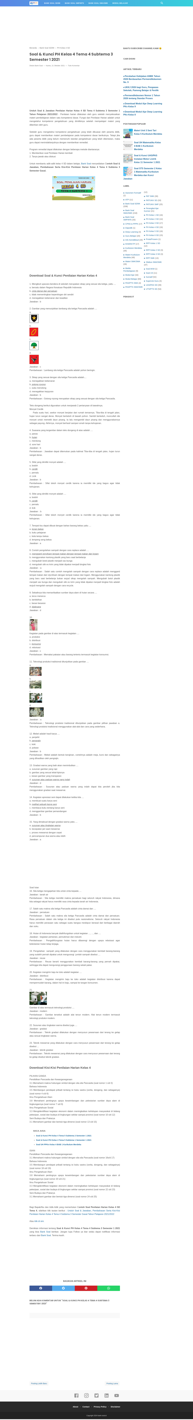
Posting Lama (112, 1384)
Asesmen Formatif (133, 193)
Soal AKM (150, 269)
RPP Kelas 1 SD (153, 243)
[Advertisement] (80, 18)
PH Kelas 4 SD (152, 227)
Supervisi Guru (152, 281)
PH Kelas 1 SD (152, 215)
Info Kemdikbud (132, 240)
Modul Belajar (120, 3)
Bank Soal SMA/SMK (98, 3)
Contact (85, 1407)
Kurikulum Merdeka (133, 248)
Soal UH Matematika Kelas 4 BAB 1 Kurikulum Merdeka (147, 145)
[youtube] (116, 1398)
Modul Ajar (129, 275)
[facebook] (40, 1289)
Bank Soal (39, 66)
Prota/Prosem (152, 239)
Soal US (149, 273)
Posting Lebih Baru (39, 1384)
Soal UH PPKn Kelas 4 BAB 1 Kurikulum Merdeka (58, 1145)
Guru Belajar (130, 236)
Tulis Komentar (74, 66)
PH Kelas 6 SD (152, 235)
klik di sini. (39, 1222)
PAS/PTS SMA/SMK (134, 287)
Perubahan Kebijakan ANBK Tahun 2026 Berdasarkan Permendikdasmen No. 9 (142, 79)
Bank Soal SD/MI (52, 3)
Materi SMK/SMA (132, 261)
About (74, 1407)
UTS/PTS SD (151, 289)
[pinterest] (86, 1289)
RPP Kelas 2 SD (153, 250)
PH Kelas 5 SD (152, 231)
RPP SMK (150, 258)
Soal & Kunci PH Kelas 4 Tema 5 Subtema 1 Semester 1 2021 (63, 1141)
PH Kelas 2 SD (152, 219)
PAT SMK (150, 196)
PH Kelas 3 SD (152, 223)
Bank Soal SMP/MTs (74, 3)
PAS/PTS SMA (131, 283)
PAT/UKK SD (151, 200)
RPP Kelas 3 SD (153, 254)
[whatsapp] (108, 1289)
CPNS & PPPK (131, 224)
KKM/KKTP (130, 244)
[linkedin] (106, 1398)
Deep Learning (131, 232)
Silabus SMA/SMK (154, 262)
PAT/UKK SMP (152, 204)
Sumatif (149, 277)
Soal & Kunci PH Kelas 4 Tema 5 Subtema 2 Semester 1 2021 (63, 1136)
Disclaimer (116, 1407)
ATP (127, 200)
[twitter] (63, 1289)
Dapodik (128, 228)
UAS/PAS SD (151, 285)
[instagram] (86, 1398)
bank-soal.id (102, 1416)
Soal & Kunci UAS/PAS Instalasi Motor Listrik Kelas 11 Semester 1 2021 (147, 158)
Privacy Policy (100, 1407)
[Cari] (162, 3)
